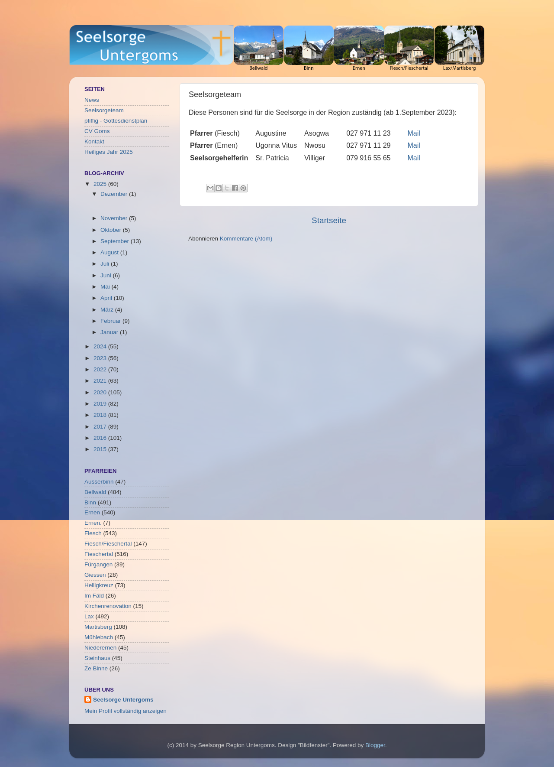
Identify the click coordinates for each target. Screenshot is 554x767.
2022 (100, 369)
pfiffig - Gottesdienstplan (115, 120)
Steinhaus (97, 658)
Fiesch (93, 533)
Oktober (111, 230)
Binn (90, 502)
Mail (414, 133)
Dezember (114, 194)
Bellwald (95, 492)
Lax (89, 616)
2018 (100, 415)
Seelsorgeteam (104, 110)
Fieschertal (98, 554)
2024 (100, 346)
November (114, 218)
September (115, 241)
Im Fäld (94, 595)
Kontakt (94, 141)
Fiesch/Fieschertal (108, 543)
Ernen (92, 512)
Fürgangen (98, 564)
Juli (105, 263)
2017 (100, 426)
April (107, 298)
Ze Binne (96, 668)
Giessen (95, 575)
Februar (111, 321)
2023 (100, 358)
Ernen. (93, 523)
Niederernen (100, 647)
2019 (100, 403)
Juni (106, 275)
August (110, 252)
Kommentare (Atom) (246, 238)
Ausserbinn (99, 481)
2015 (100, 449)
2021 (100, 380)
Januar (110, 332)
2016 (100, 438)
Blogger (375, 745)
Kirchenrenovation (108, 606)
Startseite (329, 220)
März (107, 309)
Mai (106, 286)
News (91, 100)
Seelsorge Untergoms (123, 699)
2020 (100, 392)
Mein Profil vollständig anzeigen (125, 711)
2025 (100, 184)
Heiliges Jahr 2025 (108, 152)
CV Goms (97, 131)
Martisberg (98, 627)
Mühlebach (98, 637)
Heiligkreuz (98, 585)
